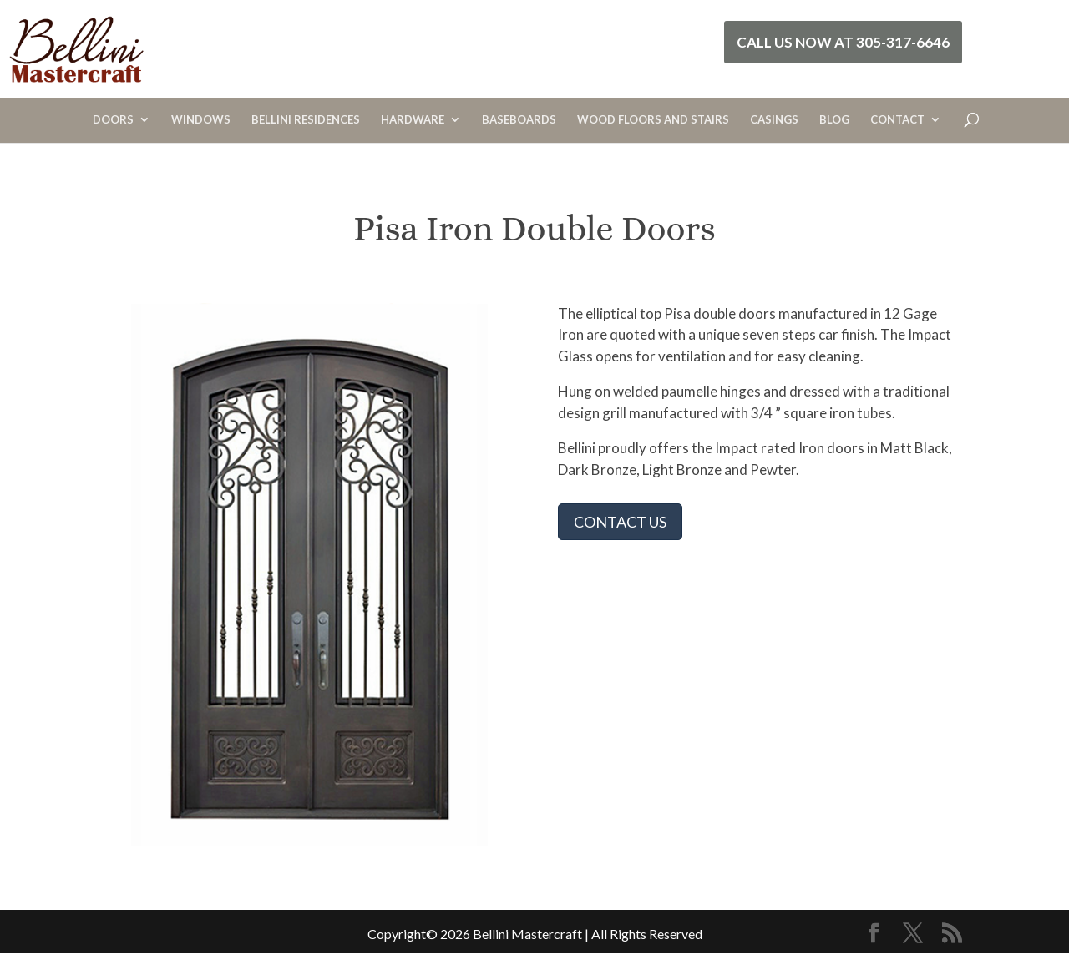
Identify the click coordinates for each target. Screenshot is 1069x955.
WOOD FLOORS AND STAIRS (653, 120)
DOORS (113, 120)
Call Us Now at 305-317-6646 (843, 42)
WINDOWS (201, 120)
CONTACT (897, 120)
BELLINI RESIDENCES (305, 120)
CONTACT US (620, 522)
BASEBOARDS (519, 120)
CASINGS (774, 120)
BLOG (834, 120)
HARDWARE (412, 120)
